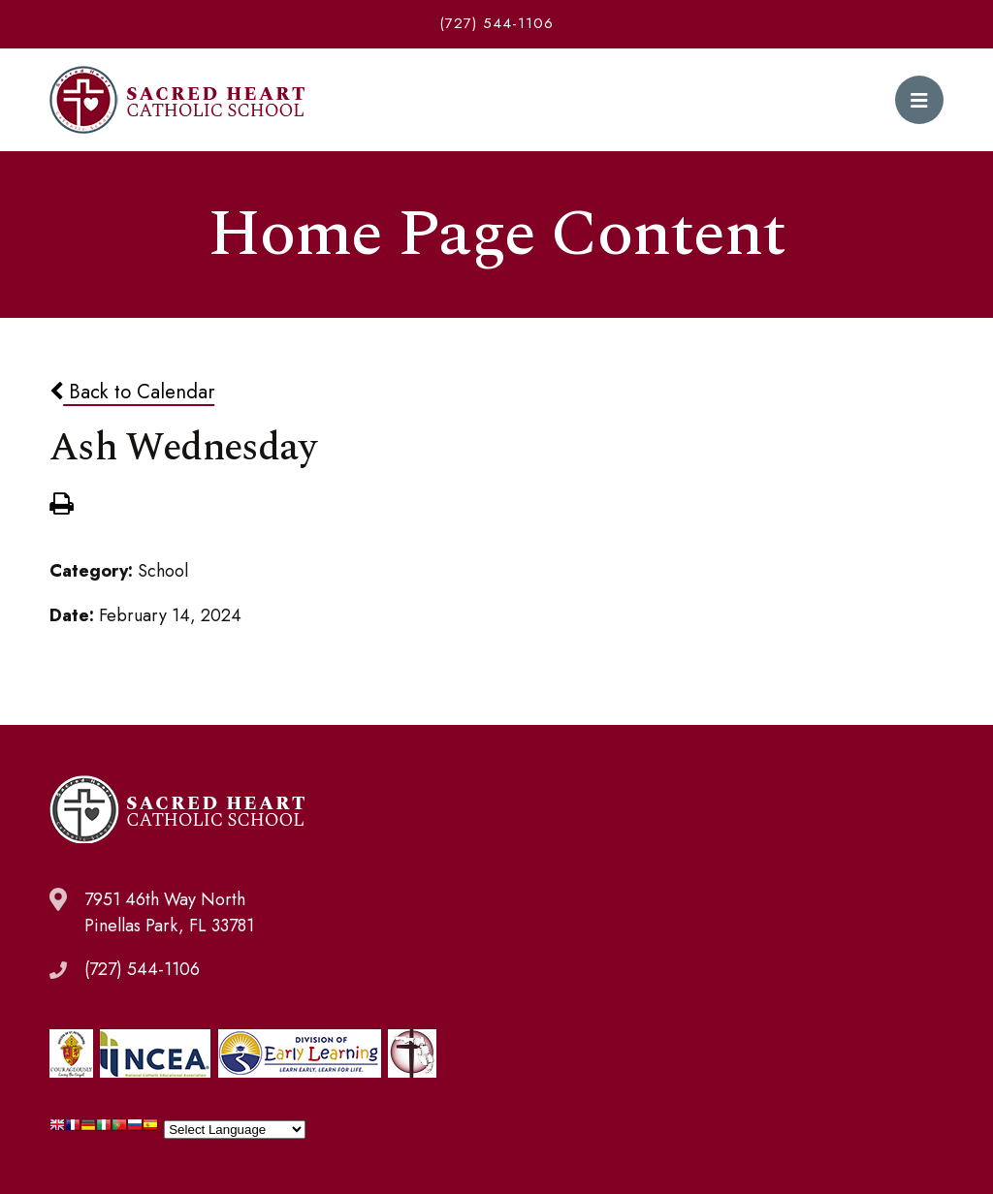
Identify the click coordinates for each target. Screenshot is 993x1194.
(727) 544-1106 (496, 23)
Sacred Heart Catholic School (176, 100)
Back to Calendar (131, 391)
